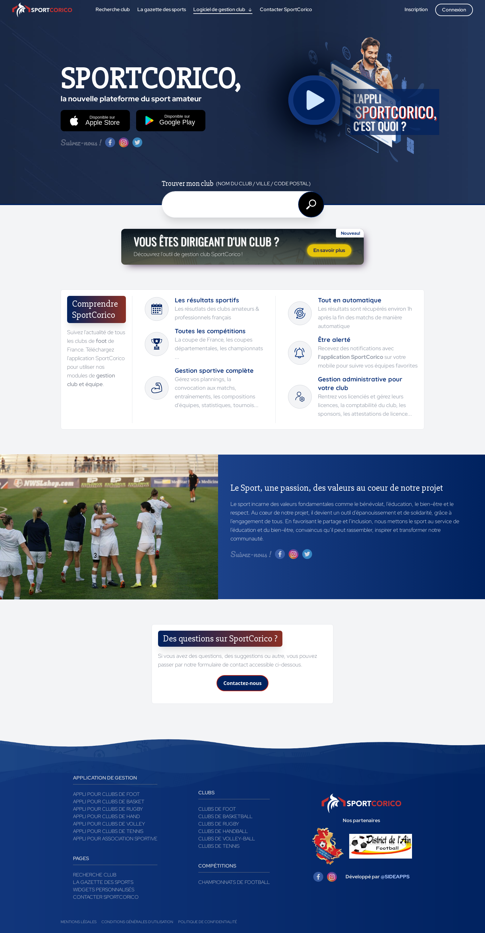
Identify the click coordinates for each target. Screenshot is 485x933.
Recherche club (94, 875)
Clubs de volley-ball (226, 838)
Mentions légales (79, 921)
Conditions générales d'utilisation (137, 921)
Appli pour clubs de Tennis (108, 831)
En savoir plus (329, 250)
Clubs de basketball (225, 816)
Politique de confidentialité (207, 921)
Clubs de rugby (218, 824)
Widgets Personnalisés (103, 889)
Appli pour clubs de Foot (106, 794)
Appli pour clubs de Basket (108, 801)
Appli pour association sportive (115, 838)
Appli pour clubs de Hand (106, 816)
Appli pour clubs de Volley (109, 824)
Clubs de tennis (218, 846)
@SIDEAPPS (395, 876)
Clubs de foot (217, 809)
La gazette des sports (103, 882)
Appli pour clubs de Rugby (108, 809)
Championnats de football (234, 882)
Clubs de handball (223, 831)
